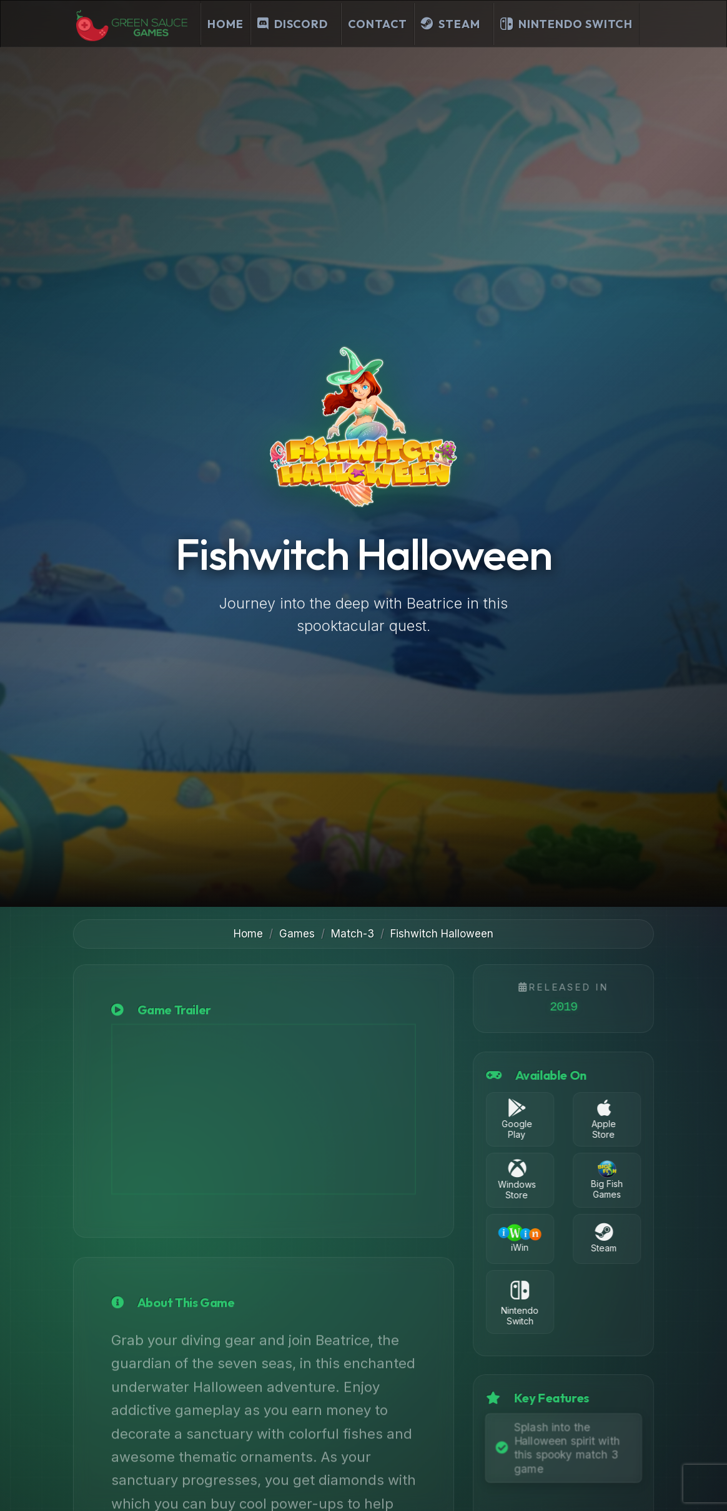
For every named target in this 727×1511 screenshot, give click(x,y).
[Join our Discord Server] (295, 24)
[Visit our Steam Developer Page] (453, 24)
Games (297, 933)
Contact (377, 24)
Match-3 (352, 933)
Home (225, 24)
